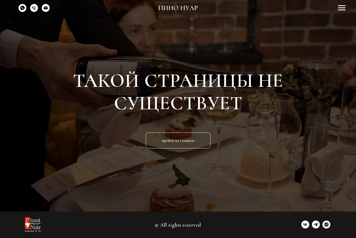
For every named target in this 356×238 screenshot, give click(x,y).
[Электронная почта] (46, 10)
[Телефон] (34, 10)
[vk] (305, 227)
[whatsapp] (22, 10)
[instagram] (326, 227)
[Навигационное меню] (341, 8)
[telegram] (316, 227)
